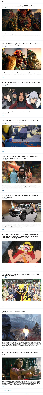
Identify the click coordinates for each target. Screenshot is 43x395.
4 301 (5, 390)
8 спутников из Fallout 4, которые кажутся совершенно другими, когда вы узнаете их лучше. (20, 157)
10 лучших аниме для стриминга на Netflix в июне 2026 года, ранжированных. (20, 275)
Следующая (9, 390)
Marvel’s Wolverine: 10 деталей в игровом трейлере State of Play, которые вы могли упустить (21, 121)
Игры (3, 77)
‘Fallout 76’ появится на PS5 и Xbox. (13, 311)
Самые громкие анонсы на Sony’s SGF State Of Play (18, 6)
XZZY (3, 1)
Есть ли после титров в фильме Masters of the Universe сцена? (20, 353)
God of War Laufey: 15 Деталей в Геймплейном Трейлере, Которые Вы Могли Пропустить (21, 44)
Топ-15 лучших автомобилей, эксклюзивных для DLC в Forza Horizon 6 (20, 196)
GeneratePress (26, 393)
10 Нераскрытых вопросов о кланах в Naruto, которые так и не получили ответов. (21, 83)
